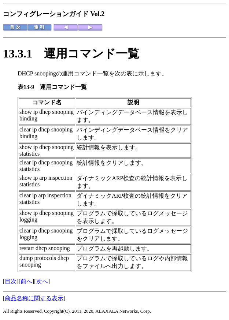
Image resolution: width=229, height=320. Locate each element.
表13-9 (29, 87)
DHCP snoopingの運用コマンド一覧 (63, 73)
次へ (42, 281)
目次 (10, 281)
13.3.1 (23, 53)
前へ (26, 281)
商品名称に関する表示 (34, 298)
